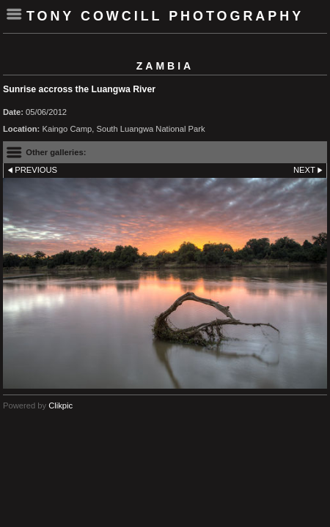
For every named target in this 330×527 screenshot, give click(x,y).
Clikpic (60, 405)
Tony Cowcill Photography (165, 16)
